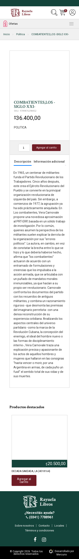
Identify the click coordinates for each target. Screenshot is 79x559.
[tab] (22, 162)
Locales (59, 525)
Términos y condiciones (39, 530)
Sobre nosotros (24, 525)
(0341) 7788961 (40, 517)
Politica (20, 34)
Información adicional (49, 161)
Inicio (6, 34)
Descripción (22, 161)
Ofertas (10, 24)
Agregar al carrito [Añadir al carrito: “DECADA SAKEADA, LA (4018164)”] (24, 480)
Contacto (44, 525)
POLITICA (20, 127)
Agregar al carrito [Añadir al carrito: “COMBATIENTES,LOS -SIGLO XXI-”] (46, 147)
